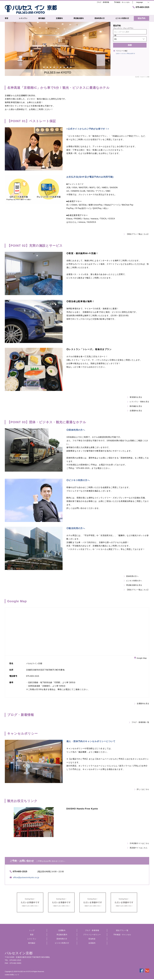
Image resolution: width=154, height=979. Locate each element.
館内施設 (31, 943)
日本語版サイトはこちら (138, 843)
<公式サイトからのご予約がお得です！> (87, 129)
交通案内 (61, 930)
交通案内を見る (134, 411)
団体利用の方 (62, 939)
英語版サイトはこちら (137, 848)
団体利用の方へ (131, 576)
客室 (32, 935)
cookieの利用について (12, 975)
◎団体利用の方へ (75, 430)
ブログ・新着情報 (92, 930)
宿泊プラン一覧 (122, 930)
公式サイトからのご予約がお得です (125, 53)
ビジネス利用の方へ (133, 581)
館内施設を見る (134, 406)
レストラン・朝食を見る (138, 402)
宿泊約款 (92, 939)
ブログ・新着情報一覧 (139, 722)
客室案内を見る (134, 397)
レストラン (31, 939)
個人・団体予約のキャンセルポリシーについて (90, 741)
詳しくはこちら (141, 789)
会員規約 (92, 943)
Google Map (140, 658)
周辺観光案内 (62, 935)
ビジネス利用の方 (62, 943)
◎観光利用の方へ (75, 528)
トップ (31, 930)
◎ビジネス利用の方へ (78, 480)
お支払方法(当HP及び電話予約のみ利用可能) (90, 177)
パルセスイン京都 (18, 953)
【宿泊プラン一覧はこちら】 (136, 234)
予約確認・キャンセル (122, 2)
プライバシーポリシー (92, 935)
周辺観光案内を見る (133, 585)
